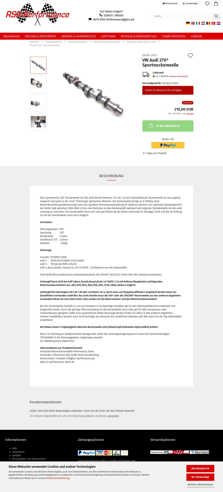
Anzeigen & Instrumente (40, 36)
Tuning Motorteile (174, 36)
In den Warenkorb (164, 125)
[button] (216, 4)
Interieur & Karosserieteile (139, 36)
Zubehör (196, 36)
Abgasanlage (11, 36)
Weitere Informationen (200, 484)
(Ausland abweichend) (178, 76)
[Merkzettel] (207, 4)
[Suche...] (216, 16)
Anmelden (113, 415)
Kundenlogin (190, 3)
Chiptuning (108, 36)
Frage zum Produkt (156, 153)
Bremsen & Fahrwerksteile (78, 36)
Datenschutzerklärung (57, 478)
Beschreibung (111, 176)
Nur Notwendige (200, 477)
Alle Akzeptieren (200, 468)
